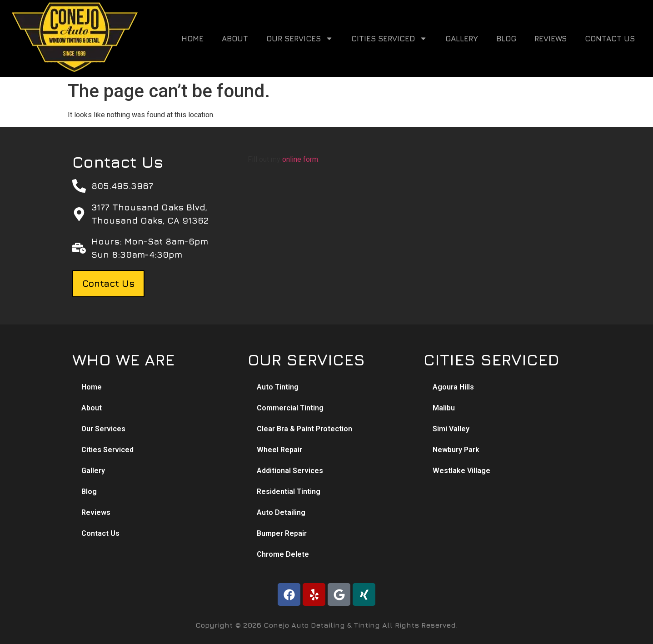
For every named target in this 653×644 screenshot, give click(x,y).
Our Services (299, 38)
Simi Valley (451, 428)
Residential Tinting (288, 491)
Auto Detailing (281, 512)
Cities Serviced (389, 38)
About (235, 38)
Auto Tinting (278, 387)
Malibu (444, 408)
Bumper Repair (282, 533)
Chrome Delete (283, 554)
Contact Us (610, 38)
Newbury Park (456, 449)
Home (192, 38)
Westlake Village (461, 470)
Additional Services (290, 470)
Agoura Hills (453, 387)
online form (300, 159)
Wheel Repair (279, 449)
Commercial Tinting (290, 408)
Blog (506, 38)
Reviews (550, 38)
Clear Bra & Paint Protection (304, 428)
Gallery (461, 38)
